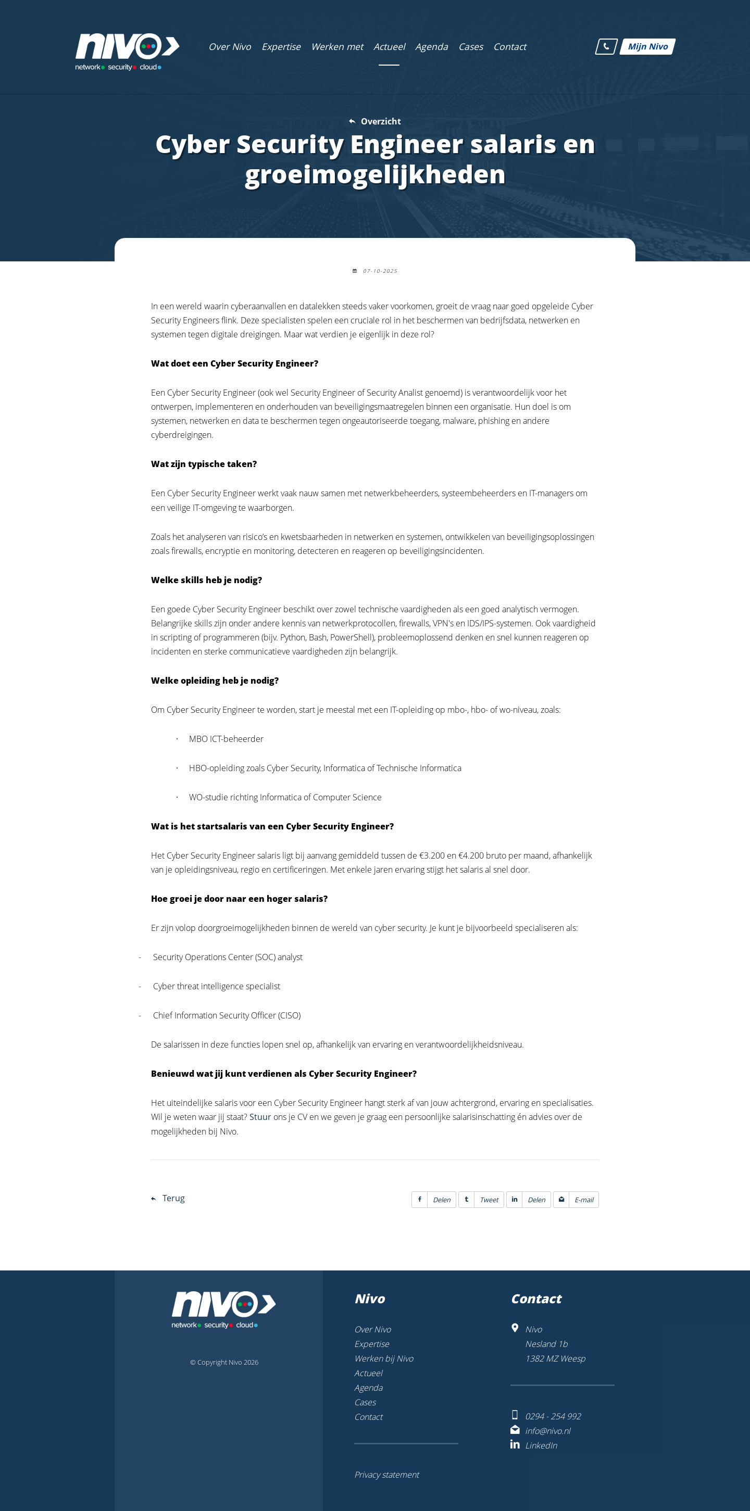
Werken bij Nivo (383, 1358)
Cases (365, 1402)
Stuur (260, 1117)
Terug (173, 1198)
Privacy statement (386, 1474)
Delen (431, 1199)
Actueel (368, 1373)
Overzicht (381, 121)
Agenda (368, 1387)
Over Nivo (372, 1329)
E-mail (573, 1199)
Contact (368, 1416)
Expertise (371, 1344)
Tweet (478, 1199)
